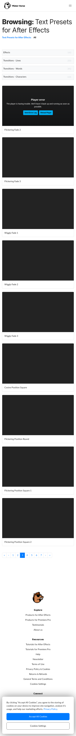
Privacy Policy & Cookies (38, 669)
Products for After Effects (38, 615)
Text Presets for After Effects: (16, 37)
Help (38, 654)
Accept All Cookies (38, 717)
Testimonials (38, 625)
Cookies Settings (38, 684)
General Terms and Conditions (38, 679)
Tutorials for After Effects (38, 644)
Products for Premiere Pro (38, 620)
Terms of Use (38, 664)
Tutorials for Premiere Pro (38, 649)
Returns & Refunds (38, 674)
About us (38, 630)
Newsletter (38, 659)
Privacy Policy (50, 709)
